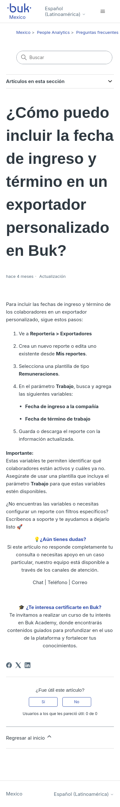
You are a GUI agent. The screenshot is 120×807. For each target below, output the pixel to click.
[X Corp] (18, 665)
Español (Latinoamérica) (65, 11)
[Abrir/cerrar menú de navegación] (102, 11)
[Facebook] (9, 665)
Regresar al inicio (29, 737)
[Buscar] (64, 57)
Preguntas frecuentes (97, 32)
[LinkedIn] (27, 665)
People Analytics (53, 32)
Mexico (23, 32)
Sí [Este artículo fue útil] (43, 701)
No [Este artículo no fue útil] (76, 701)
